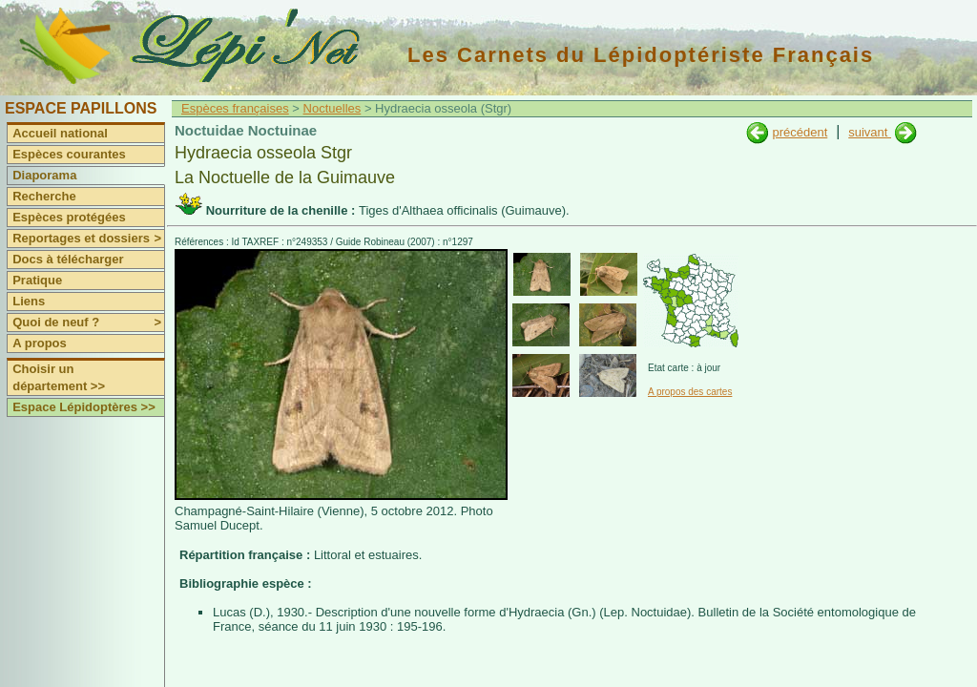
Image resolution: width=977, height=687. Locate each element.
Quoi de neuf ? (88, 322)
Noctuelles (332, 108)
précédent (799, 132)
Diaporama (44, 175)
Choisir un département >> (58, 377)
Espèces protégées (69, 217)
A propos (39, 343)
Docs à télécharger (67, 259)
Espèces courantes (69, 154)
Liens (28, 301)
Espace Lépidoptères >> (84, 407)
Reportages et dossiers (88, 238)
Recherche (43, 196)
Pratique (37, 280)
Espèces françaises (235, 108)
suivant (869, 132)
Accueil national (60, 133)
